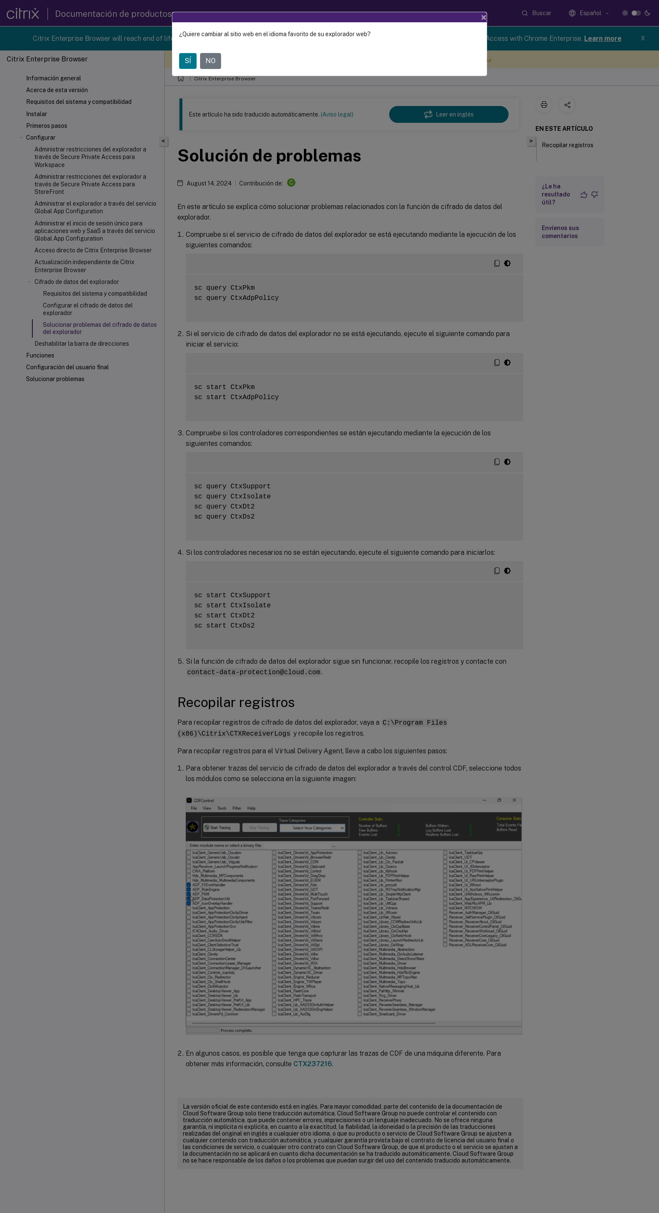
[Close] (483, 17)
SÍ (188, 61)
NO (211, 61)
